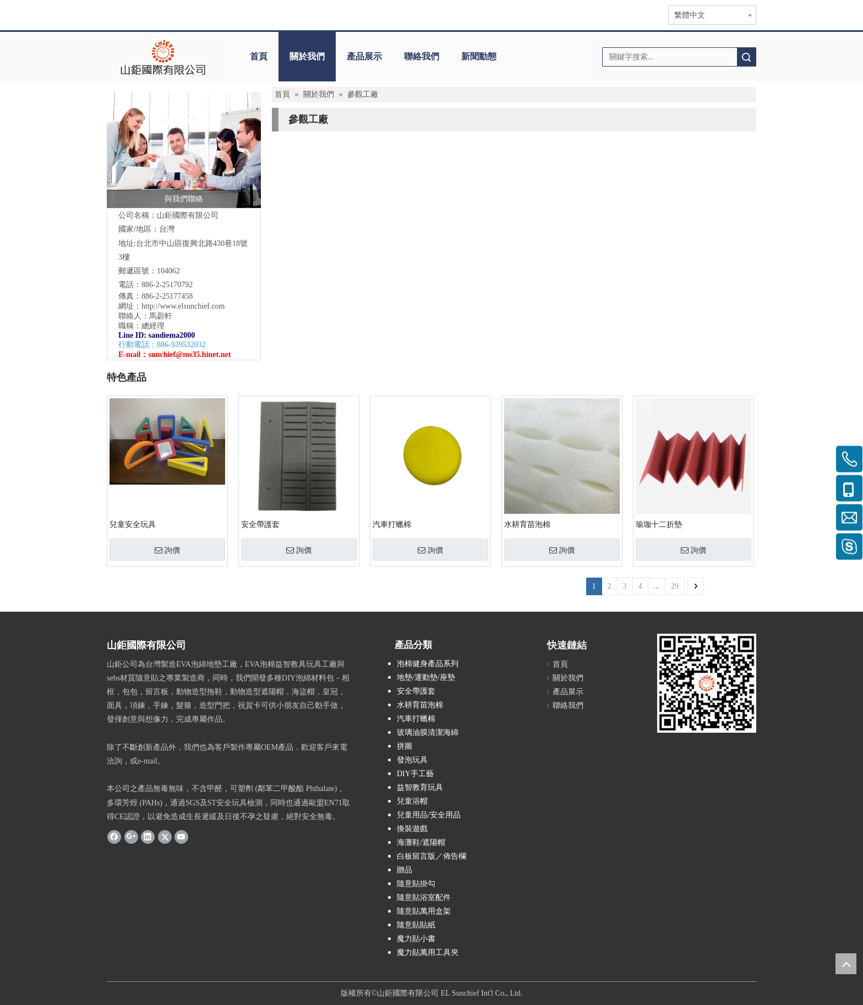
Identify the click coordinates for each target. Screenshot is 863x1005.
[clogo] (163, 56)
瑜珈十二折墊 (659, 524)
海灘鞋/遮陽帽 (421, 842)
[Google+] (131, 837)
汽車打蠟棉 (392, 524)
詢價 (167, 550)
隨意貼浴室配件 (424, 897)
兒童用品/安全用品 (429, 815)
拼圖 (404, 746)
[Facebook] (114, 837)
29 (675, 586)
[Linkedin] (148, 837)
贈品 (404, 870)
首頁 (258, 56)
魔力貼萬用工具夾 (427, 952)
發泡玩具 (412, 760)
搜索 (746, 57)
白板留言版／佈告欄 (431, 856)
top (845, 963)
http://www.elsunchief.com (183, 306)
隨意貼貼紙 (416, 925)
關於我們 (307, 56)
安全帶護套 (260, 524)
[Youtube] (181, 837)
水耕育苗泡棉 (527, 524)
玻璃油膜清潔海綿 (427, 732)
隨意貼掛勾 (416, 884)
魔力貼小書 (416, 939)
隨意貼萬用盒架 (424, 911)
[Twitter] (165, 837)
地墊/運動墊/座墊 (426, 677)
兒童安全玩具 (133, 524)
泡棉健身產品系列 (427, 664)
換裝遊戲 (412, 829)
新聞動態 (478, 56)
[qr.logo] (706, 683)
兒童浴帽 (412, 801)
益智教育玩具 (420, 787)
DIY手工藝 (415, 774)
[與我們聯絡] (184, 150)
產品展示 (364, 56)
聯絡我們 (421, 56)
